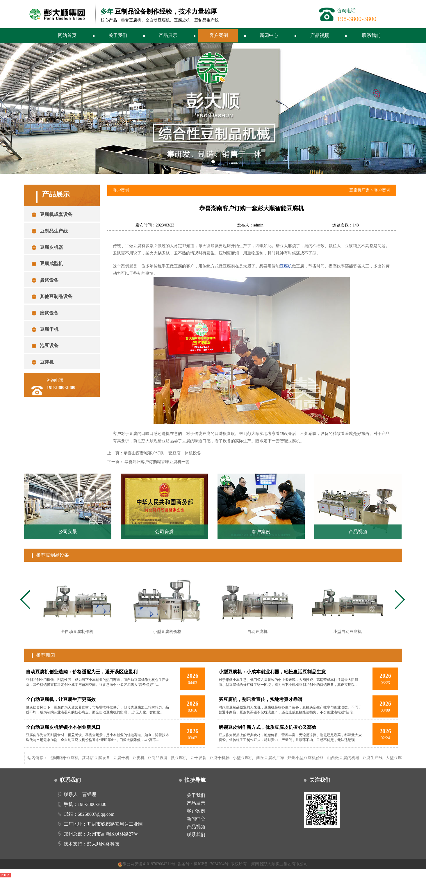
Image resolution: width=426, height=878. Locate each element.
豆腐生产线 (377, 758)
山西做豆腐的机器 (348, 758)
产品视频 (319, 35)
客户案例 (218, 35)
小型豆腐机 (248, 758)
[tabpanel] (77, 605)
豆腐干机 (126, 758)
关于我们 (117, 35)
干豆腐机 (75, 758)
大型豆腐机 (401, 758)
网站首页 (67, 35)
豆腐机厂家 (359, 190)
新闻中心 (269, 35)
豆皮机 (143, 758)
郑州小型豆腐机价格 (310, 758)
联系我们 (371, 35)
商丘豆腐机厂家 (275, 758)
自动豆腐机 (59, 758)
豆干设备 (203, 758)
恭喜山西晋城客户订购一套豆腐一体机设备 (162, 453)
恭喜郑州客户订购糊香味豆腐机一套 (157, 462)
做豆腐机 (184, 758)
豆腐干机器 (224, 758)
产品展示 (168, 35)
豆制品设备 (162, 758)
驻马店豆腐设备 (101, 758)
